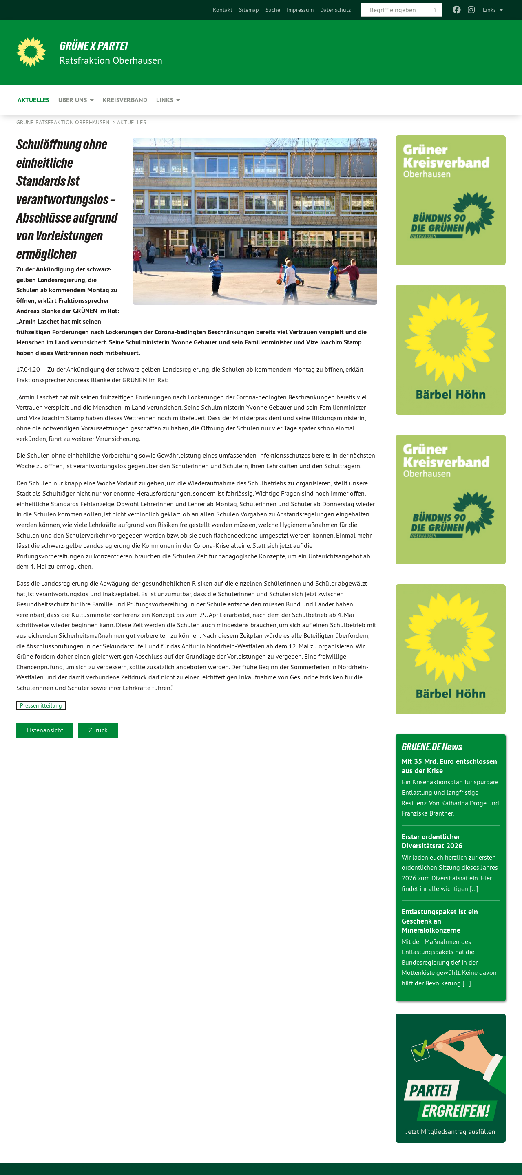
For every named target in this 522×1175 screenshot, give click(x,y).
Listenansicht (45, 730)
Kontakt (222, 9)
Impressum (300, 9)
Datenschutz (335, 9)
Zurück (98, 730)
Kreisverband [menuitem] (125, 100)
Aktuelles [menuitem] (33, 100)
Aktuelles (131, 122)
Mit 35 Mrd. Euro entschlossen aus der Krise (449, 765)
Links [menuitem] (489, 9)
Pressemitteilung (41, 705)
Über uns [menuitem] (72, 100)
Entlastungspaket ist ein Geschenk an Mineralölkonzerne (440, 921)
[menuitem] (222, 10)
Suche (272, 9)
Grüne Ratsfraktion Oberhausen (63, 122)
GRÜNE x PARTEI (97, 45)
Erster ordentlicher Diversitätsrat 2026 (432, 841)
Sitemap (249, 9)
